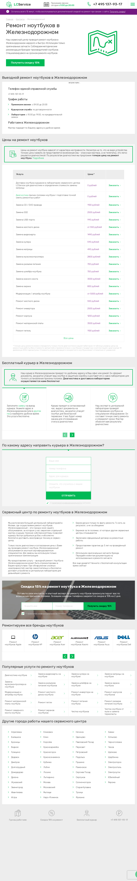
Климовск (48, 732)
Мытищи (47, 792)
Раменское (81, 767)
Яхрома (111, 782)
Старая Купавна (83, 787)
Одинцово (80, 737)
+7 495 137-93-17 (104, 4)
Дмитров (15, 762)
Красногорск (49, 752)
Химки (111, 732)
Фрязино (80, 797)
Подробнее (38, 158)
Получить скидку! (117, 11)
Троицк (79, 792)
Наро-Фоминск (50, 797)
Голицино (15, 752)
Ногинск (80, 732)
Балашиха (16, 737)
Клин (45, 737)
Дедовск (15, 757)
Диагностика (22, 195)
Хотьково (112, 737)
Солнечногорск (83, 782)
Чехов (111, 747)
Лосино (47, 772)
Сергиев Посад (83, 772)
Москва (46, 782)
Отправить (68, 495)
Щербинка (113, 757)
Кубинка (47, 762)
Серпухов (80, 777)
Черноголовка (115, 742)
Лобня (46, 767)
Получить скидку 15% (25, 62)
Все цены (68, 338)
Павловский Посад (85, 742)
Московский (49, 787)
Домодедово (17, 772)
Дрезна (14, 777)
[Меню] (132, 4)
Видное (15, 747)
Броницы (15, 742)
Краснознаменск (51, 757)
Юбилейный (114, 777)
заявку (21, 405)
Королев (47, 742)
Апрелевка (16, 732)
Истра (14, 797)
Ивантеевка (16, 792)
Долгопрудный (18, 767)
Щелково (112, 752)
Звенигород (17, 787)
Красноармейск (51, 747)
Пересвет (80, 747)
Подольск (80, 757)
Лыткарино (48, 777)
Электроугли (114, 772)
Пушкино (80, 762)
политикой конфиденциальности (67, 503)
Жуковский (16, 782)
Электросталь (114, 767)
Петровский (81, 752)
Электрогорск (114, 762)
